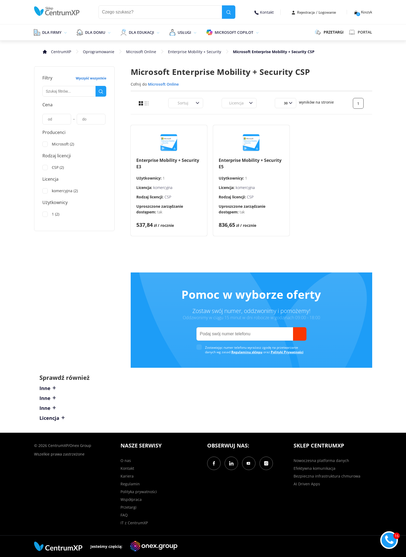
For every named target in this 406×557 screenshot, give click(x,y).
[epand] (65, 32)
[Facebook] (214, 463)
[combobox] (174, 103)
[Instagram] (266, 463)
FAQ (124, 515)
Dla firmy (51, 32)
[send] (299, 334)
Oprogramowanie (98, 51)
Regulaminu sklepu (246, 352)
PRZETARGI (329, 32)
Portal (360, 32)
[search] (228, 12)
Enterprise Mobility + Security (194, 51)
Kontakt (264, 12)
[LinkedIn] (231, 463)
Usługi (184, 32)
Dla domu (95, 32)
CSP (167, 196)
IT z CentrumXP (134, 522)
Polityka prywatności (138, 491)
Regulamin (130, 483)
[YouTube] (248, 463)
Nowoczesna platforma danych (321, 460)
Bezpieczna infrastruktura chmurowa (327, 476)
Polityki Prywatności (287, 352)
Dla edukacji (141, 32)
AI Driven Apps (307, 483)
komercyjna (162, 187)
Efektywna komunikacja (314, 468)
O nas (125, 460)
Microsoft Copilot (234, 32)
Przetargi (128, 507)
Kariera (127, 476)
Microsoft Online (141, 51)
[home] (57, 11)
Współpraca (131, 499)
